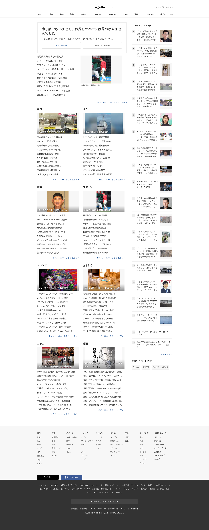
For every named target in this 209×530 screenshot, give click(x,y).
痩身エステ (109, 493)
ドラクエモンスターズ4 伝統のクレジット (56, 294)
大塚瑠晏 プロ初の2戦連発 (95, 248)
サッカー (69, 445)
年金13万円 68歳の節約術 (48, 380)
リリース (157, 437)
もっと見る (166, 354)
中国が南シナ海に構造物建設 (96, 145)
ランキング (149, 14)
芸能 (72, 14)
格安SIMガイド (45, 489)
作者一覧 (157, 441)
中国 (39, 460)
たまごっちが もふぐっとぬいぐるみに (54, 331)
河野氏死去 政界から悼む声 (50, 56)
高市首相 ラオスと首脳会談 (49, 137)
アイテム (134, 485)
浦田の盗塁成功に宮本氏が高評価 (53, 86)
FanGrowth (84, 485)
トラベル (113, 448)
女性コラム (114, 441)
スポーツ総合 (71, 437)
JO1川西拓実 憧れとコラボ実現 (51, 215)
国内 (51, 14)
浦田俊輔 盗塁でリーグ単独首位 (97, 244)
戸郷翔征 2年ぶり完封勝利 (50, 82)
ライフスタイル (116, 445)
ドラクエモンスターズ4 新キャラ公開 (54, 327)
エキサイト (168, 7)
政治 (39, 445)
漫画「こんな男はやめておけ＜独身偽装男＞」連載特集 (103, 397)
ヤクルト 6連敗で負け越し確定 (97, 224)
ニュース (39, 14)
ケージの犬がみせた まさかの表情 (98, 318)
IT (82, 448)
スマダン (113, 437)
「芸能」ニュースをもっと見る (65, 258)
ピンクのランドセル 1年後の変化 (52, 384)
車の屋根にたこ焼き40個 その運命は (53, 401)
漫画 (136, 14)
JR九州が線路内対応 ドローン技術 (52, 298)
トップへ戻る (61, 45)
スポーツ (84, 14)
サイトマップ (159, 455)
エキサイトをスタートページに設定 (104, 502)
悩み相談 (95, 489)
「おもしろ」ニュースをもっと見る (108, 336)
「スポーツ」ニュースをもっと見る (108, 258)
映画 (53, 441)
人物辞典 (157, 452)
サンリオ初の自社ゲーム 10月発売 (52, 302)
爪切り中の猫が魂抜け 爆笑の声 (97, 314)
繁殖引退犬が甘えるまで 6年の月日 (99, 322)
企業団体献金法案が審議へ (49, 166)
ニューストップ (156, 7)
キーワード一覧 (160, 448)
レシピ (127, 489)
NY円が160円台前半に (47, 158)
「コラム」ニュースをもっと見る (64, 414)
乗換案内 (144, 489)
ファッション (86, 455)
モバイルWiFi (76, 489)
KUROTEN (54, 485)
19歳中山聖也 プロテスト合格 (96, 232)
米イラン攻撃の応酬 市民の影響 (97, 174)
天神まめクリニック (112, 485)
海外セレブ (56, 448)
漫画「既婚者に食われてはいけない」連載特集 (103, 372)
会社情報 (74, 509)
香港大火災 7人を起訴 (93, 162)
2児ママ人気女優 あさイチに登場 (52, 240)
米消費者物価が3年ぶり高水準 (96, 158)
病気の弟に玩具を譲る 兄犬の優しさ (99, 294)
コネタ (98, 441)
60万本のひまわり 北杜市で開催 (51, 322)
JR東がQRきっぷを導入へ (49, 174)
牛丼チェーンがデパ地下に (49, 149)
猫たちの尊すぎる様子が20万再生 (98, 302)
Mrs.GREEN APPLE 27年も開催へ (52, 219)
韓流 (53, 452)
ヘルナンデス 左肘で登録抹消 (96, 240)
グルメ (83, 452)
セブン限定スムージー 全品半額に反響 (54, 405)
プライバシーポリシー (97, 509)
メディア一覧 (159, 445)
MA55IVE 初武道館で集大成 (49, 228)
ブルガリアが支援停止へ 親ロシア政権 (55, 69)
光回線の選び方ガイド (69, 485)
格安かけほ (65, 489)
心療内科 (125, 485)
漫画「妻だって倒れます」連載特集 (99, 384)
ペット (98, 448)
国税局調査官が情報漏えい (49, 170)
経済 (39, 441)
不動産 (152, 489)
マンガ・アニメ (87, 441)
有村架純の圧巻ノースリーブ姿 (51, 232)
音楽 (53, 445)
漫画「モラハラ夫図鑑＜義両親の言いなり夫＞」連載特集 (103, 380)
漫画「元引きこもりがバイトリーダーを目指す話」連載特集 (103, 388)
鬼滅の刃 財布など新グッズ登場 (51, 314)
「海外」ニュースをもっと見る (110, 179)
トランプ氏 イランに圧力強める (97, 141)
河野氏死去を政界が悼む (48, 145)
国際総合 (40, 456)
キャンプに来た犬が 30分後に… (97, 331)
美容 (167, 489)
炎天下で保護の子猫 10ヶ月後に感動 (99, 298)
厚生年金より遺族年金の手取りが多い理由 (56, 372)
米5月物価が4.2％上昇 (47, 162)
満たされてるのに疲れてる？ (51, 73)
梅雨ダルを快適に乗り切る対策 (52, 78)
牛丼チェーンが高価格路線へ (51, 65)
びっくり (99, 437)
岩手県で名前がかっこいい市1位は (52, 388)
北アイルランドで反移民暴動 (96, 137)
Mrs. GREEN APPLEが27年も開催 (53, 90)
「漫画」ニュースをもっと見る (110, 410)
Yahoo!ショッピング (160, 367)
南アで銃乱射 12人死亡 (93, 166)
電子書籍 (119, 493)
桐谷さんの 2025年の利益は (49, 392)
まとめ (39, 448)
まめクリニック (96, 485)
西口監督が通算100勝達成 (94, 228)
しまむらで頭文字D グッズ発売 (51, 306)
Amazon (136, 367)
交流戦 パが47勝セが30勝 (94, 236)
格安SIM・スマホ (163, 485)
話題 (126, 441)
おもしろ (112, 14)
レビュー (84, 437)
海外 (61, 14)
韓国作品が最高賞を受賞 (48, 252)
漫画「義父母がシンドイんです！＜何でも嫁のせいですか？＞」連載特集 (103, 376)
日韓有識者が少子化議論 (94, 154)
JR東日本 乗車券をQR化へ (49, 310)
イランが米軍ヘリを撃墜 (94, 170)
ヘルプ (156, 459)
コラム (125, 14)
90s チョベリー (116, 452)
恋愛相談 (104, 489)
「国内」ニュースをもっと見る (65, 179)
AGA (101, 493)
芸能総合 (55, 437)
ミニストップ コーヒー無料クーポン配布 (55, 397)
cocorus (87, 489)
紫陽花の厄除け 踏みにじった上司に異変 (55, 376)
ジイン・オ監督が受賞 (47, 141)
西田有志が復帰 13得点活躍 (95, 219)
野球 (68, 441)
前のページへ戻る (102, 45)
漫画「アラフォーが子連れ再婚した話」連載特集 (103, 401)
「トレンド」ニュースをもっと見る (63, 336)
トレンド (98, 14)
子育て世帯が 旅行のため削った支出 (53, 409)
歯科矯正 (160, 489)
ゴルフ (69, 448)
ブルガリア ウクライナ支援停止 (97, 149)
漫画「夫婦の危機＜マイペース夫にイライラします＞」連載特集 (103, 405)
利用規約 (83, 509)
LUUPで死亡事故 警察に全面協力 (52, 318)
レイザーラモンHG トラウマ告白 (52, 248)
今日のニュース (167, 14)
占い (111, 489)
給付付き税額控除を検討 (48, 154)
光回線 (56, 489)
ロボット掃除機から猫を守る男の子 (99, 327)
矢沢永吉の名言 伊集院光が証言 (51, 244)
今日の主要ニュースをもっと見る (112, 102)
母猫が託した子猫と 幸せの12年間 (98, 310)
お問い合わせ (133, 509)
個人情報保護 (113, 509)
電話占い (150, 485)
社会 (39, 437)
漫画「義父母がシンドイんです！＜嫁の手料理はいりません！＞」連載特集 (103, 392)
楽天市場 (145, 367)
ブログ (142, 485)
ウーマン (118, 489)
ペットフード (92, 493)
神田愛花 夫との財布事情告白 (51, 95)
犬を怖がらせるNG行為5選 (95, 306)
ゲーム (83, 445)
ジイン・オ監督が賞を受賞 (50, 61)
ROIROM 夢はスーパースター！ (51, 236)
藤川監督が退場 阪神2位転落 (96, 252)
